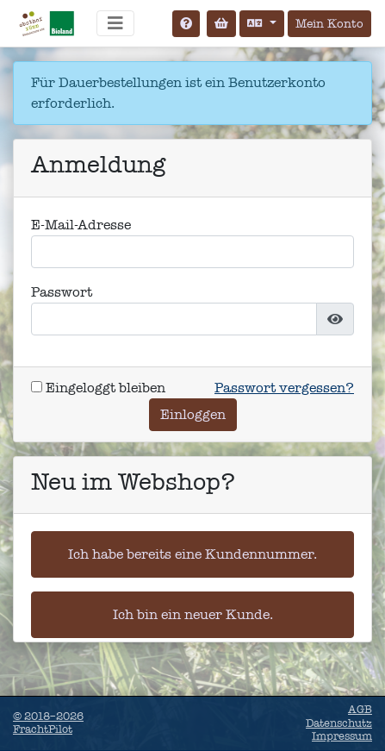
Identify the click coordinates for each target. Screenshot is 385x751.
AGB (360, 710)
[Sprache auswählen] (261, 23)
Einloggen (193, 414)
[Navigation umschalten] (115, 23)
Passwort (61, 292)
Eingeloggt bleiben (98, 387)
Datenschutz (339, 723)
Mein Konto (329, 23)
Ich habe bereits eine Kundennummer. (192, 554)
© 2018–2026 (48, 723)
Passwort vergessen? (284, 387)
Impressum (342, 736)
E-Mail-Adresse (81, 224)
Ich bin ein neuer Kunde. (193, 614)
